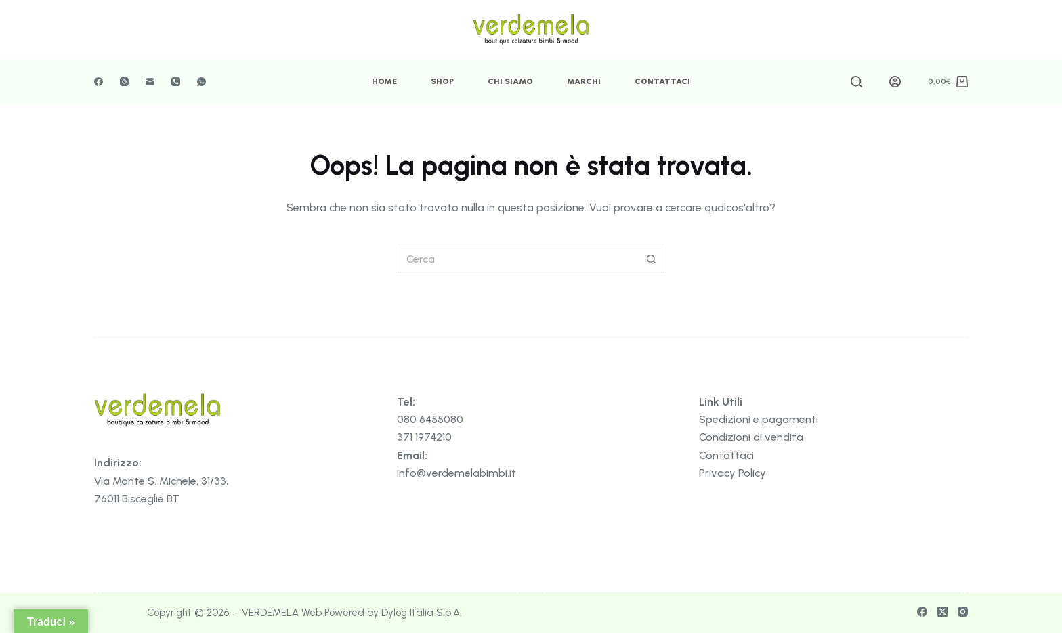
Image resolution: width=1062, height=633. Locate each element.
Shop (442, 81)
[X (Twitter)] (942, 612)
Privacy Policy (732, 472)
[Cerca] (856, 81)
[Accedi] (895, 81)
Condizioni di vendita (751, 437)
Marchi (584, 81)
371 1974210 (424, 437)
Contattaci (662, 81)
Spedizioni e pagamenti (758, 419)
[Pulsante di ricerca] (651, 259)
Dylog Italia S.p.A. (421, 613)
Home (384, 81)
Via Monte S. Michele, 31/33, (161, 481)
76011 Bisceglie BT (136, 498)
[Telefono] (175, 81)
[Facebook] (98, 81)
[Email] (150, 81)
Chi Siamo (510, 81)
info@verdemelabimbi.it (456, 472)
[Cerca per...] (516, 259)
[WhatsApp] (201, 81)
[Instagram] (124, 81)
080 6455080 (430, 419)
